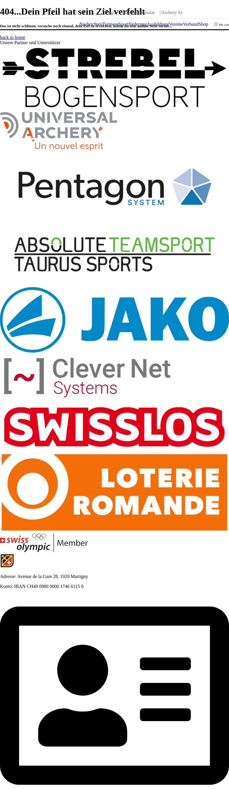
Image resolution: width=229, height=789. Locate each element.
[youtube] (84, 12)
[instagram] (93, 12)
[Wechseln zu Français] (195, 12)
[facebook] (76, 12)
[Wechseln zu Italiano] (214, 12)
